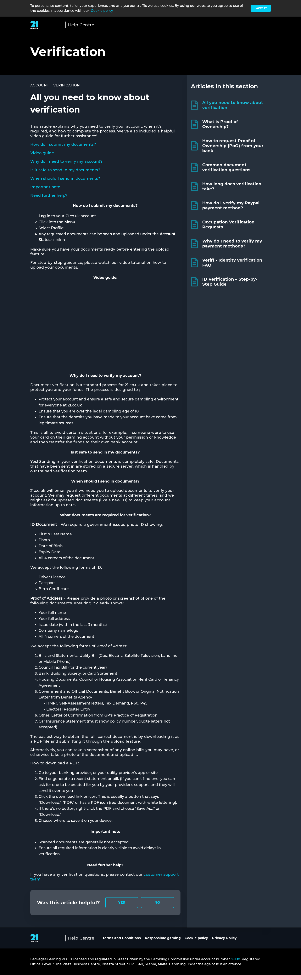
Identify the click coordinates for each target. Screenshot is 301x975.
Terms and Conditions (121, 938)
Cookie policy (102, 11)
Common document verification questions (226, 167)
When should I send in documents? (65, 178)
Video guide (42, 153)
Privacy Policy (224, 938)
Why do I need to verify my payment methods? (232, 244)
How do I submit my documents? (63, 144)
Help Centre (81, 24)
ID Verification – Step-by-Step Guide (229, 282)
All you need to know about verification (232, 105)
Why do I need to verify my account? (66, 161)
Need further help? (48, 195)
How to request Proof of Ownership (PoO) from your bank (232, 145)
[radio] (121, 902)
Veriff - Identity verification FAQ (232, 263)
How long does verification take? (231, 186)
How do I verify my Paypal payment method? (231, 205)
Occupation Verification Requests (228, 224)
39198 (235, 959)
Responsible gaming (163, 938)
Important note (45, 187)
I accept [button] (261, 8)
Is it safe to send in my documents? (65, 170)
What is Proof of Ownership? (220, 124)
